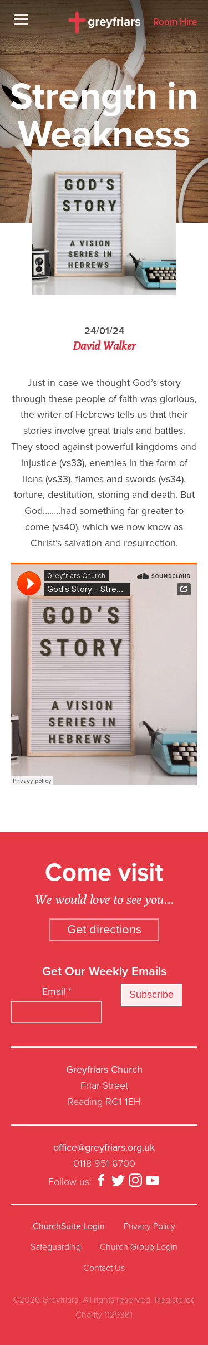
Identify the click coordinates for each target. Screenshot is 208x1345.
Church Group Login (138, 1247)
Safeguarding (56, 1247)
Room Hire (175, 22)
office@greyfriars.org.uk (104, 1147)
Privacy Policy (149, 1226)
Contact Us (104, 1268)
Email (57, 991)
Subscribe (151, 994)
